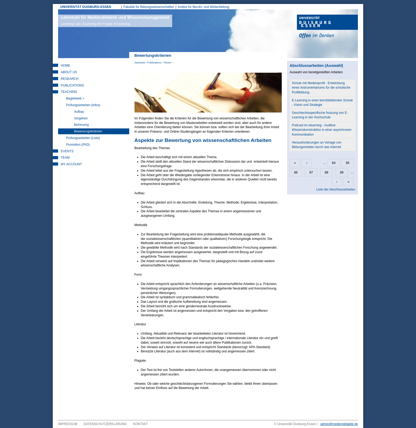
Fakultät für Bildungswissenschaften (148, 7)
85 (347, 163)
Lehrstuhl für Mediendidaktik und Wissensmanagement (115, 20)
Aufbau (79, 112)
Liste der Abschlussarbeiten (335, 189)
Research (70, 79)
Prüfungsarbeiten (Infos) (83, 105)
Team (65, 157)
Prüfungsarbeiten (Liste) (83, 138)
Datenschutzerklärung (105, 424)
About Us (69, 72)
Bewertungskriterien (88, 131)
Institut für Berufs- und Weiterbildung (203, 7)
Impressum (67, 424)
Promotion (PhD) (78, 144)
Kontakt (140, 424)
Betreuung (81, 125)
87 (311, 172)
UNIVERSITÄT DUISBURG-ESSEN (85, 7)
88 (326, 172)
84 (333, 163)
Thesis (167, 62)
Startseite (140, 62)
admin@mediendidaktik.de (339, 424)
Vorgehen (81, 118)
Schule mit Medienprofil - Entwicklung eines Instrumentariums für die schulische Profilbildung (321, 87)
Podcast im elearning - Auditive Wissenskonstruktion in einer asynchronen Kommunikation (322, 129)
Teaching (69, 92)
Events (67, 151)
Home (65, 65)
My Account (71, 164)
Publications (154, 62)
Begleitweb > (75, 98)
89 (341, 172)
